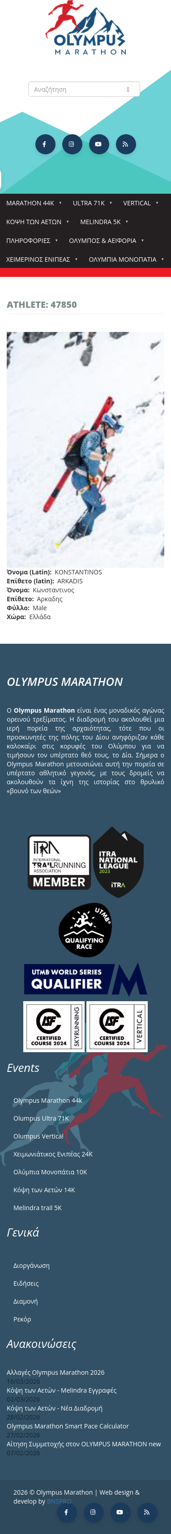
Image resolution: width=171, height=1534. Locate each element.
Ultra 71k (91, 205)
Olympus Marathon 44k (47, 1100)
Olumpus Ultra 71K (41, 1118)
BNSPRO (59, 1501)
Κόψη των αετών (35, 224)
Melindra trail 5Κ (37, 1207)
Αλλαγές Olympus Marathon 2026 (56, 1372)
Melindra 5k (102, 224)
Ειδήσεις (25, 1283)
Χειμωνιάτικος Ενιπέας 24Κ (53, 1154)
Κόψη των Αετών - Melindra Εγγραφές (61, 1390)
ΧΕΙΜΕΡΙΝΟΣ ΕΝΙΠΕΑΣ (40, 262)
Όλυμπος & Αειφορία (104, 243)
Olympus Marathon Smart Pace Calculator (68, 1426)
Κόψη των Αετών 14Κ (44, 1190)
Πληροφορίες (30, 243)
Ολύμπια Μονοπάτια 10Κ (50, 1172)
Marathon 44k (32, 205)
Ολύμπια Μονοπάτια (124, 262)
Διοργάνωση (31, 1265)
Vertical (139, 205)
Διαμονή (25, 1301)
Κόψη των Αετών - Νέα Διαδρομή (55, 1408)
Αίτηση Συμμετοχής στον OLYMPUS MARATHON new (84, 1444)
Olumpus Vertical (38, 1136)
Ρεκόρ (22, 1319)
